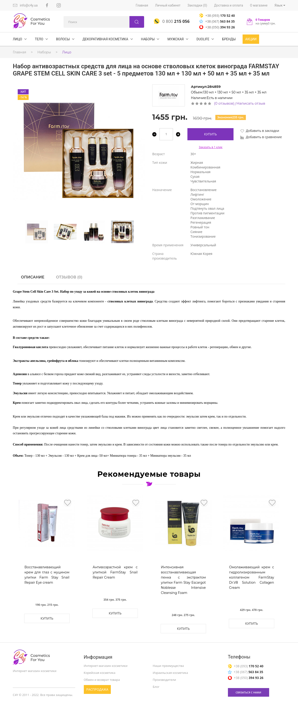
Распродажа (97, 689)
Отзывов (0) (69, 277)
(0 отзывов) (224, 103)
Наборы (148, 39)
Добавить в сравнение (261, 137)
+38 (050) (217, 27)
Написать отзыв (251, 103)
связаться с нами (248, 692)
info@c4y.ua (25, 5)
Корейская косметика (99, 673)
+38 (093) (217, 15)
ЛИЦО (17, 39)
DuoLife (202, 39)
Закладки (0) (197, 5)
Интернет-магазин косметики (106, 666)
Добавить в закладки (259, 130)
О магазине (259, 5)
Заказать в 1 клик (211, 147)
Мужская (175, 39)
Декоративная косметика (105, 39)
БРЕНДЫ (229, 39)
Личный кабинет (167, 5)
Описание (32, 277)
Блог (156, 687)
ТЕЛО (39, 39)
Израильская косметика (170, 673)
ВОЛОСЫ (63, 39)
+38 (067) (217, 21)
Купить (210, 134)
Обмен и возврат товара (102, 680)
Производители (164, 680)
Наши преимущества (168, 666)
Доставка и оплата (228, 5)
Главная (142, 5)
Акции (250, 39)
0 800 (172, 21)
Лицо (66, 52)
